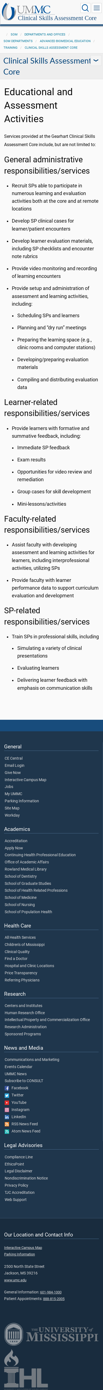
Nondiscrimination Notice (26, 1178)
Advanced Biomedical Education (65, 41)
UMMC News (16, 1074)
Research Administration (26, 1027)
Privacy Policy (16, 1185)
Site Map (12, 808)
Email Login (14, 766)
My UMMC (13, 794)
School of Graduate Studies (28, 884)
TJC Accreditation (20, 1193)
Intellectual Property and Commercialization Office (47, 1020)
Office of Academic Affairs (27, 862)
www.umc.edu (15, 1280)
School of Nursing (20, 905)
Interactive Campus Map (25, 780)
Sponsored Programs (23, 1034)
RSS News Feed (21, 1124)
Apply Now (14, 848)
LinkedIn (15, 1117)
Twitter (14, 1095)
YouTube (15, 1103)
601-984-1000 (51, 1292)
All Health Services (20, 937)
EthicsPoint (14, 1164)
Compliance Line (19, 1157)
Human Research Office (25, 1013)
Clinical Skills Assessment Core (57, 18)
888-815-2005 (54, 1299)
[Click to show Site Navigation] (97, 8)
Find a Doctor (16, 959)
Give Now (13, 773)
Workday (12, 815)
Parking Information (22, 801)
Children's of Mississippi (24, 945)
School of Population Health (28, 912)
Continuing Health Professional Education (40, 855)
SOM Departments (18, 41)
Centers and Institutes (23, 1006)
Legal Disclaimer (18, 1171)
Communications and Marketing (32, 1060)
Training (11, 48)
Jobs (9, 787)
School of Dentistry (21, 876)
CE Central (14, 758)
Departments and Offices (44, 34)
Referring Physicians (22, 980)
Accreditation (16, 841)
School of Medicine (21, 898)
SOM (14, 34)
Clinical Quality (17, 952)
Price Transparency (21, 973)
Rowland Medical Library (26, 869)
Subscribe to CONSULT (24, 1081)
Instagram (17, 1110)
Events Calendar (18, 1067)
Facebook (16, 1088)
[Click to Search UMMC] (85, 8)
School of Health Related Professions (36, 890)
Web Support (16, 1200)
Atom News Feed (22, 1131)
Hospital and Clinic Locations (29, 966)
